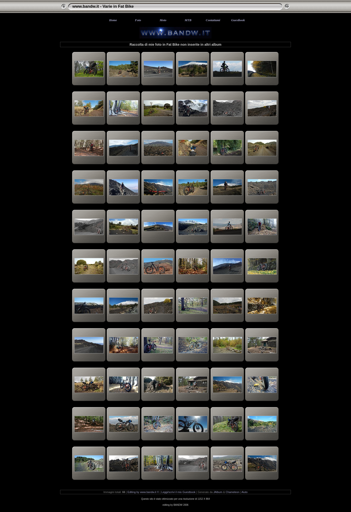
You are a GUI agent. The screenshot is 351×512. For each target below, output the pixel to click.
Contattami (213, 20)
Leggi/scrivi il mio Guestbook (178, 492)
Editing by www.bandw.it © (143, 492)
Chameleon (232, 492)
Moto (163, 20)
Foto (138, 20)
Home (113, 20)
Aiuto (244, 492)
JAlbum (217, 492)
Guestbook (238, 20)
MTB (188, 20)
